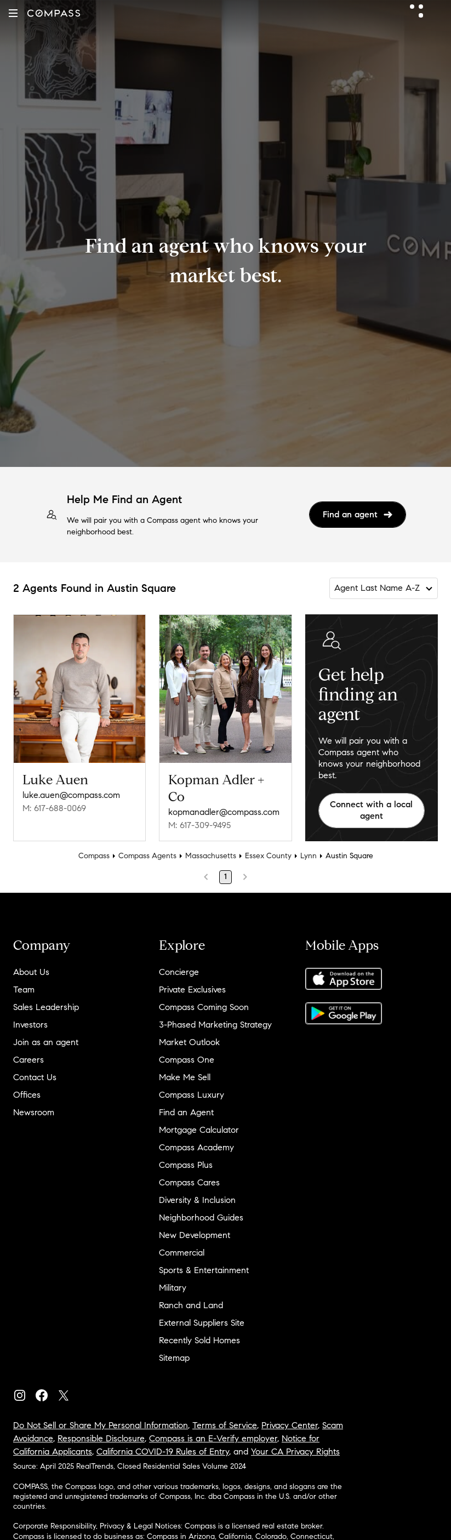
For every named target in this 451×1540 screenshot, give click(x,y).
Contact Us (34, 1077)
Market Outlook (189, 1042)
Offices (27, 1095)
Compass (94, 855)
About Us (31, 972)
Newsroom (33, 1112)
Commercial (181, 1252)
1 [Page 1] (225, 876)
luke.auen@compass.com (71, 795)
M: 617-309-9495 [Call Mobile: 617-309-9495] (199, 825)
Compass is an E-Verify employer (213, 1438)
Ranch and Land (191, 1305)
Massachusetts (210, 855)
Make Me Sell (184, 1077)
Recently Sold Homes (199, 1340)
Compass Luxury (191, 1095)
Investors (30, 1024)
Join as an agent (45, 1042)
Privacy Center (289, 1425)
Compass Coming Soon (204, 1007)
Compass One (186, 1059)
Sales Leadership (46, 1007)
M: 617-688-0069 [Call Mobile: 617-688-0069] (54, 808)
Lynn (308, 855)
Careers (28, 1059)
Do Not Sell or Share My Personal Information (100, 1425)
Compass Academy (196, 1147)
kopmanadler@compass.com (223, 812)
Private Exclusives (192, 989)
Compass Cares (189, 1182)
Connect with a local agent (371, 810)
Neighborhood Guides (201, 1217)
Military (172, 1287)
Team (24, 989)
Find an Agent (186, 1112)
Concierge (179, 972)
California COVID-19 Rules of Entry (162, 1451)
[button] (13, 13)
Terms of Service (224, 1425)
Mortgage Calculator (199, 1130)
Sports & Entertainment (204, 1270)
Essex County (268, 855)
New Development (194, 1235)
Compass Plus (186, 1165)
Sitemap (174, 1358)
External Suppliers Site (201, 1322)
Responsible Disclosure (101, 1438)
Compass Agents (147, 855)
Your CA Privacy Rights (295, 1451)
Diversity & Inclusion (197, 1200)
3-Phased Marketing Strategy (215, 1024)
